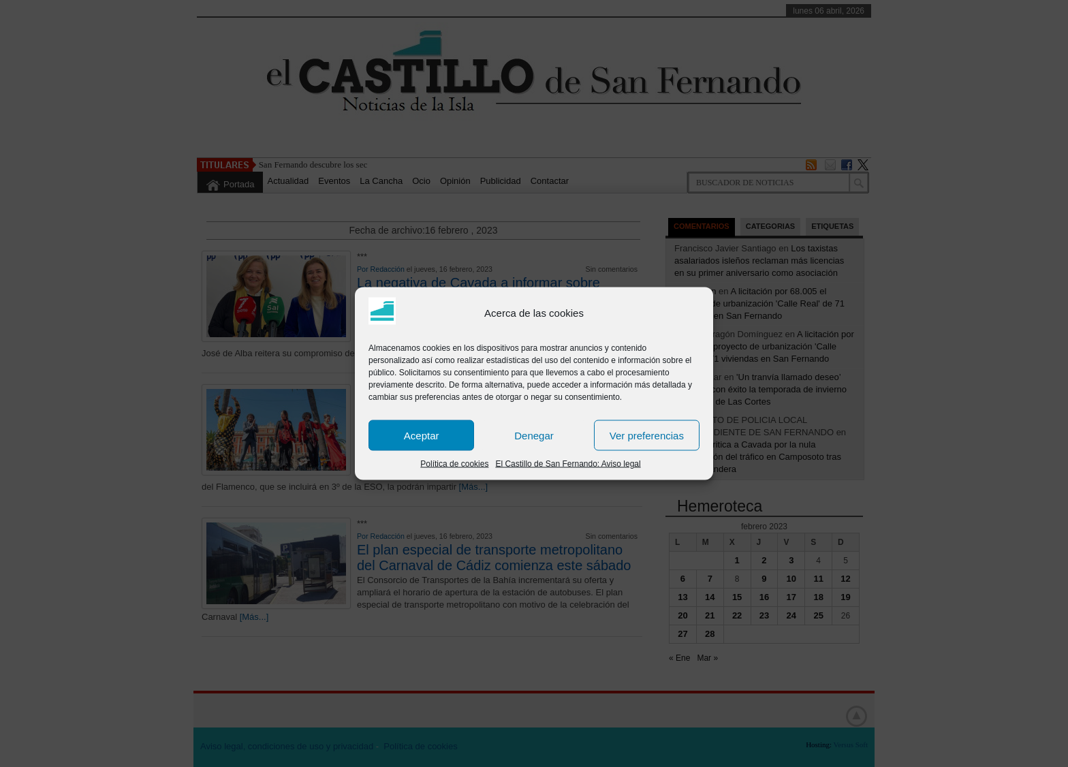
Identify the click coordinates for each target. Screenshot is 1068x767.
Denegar (534, 435)
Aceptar (421, 435)
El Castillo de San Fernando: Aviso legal (567, 464)
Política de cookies (454, 464)
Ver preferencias (647, 435)
